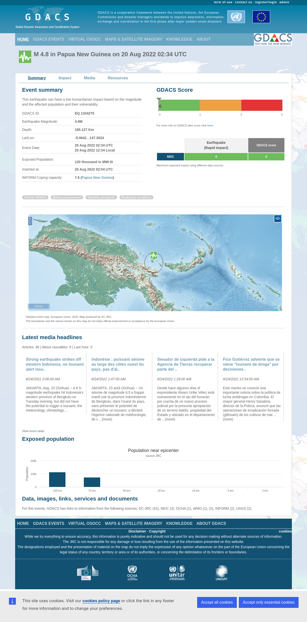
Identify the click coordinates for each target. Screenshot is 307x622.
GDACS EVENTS (48, 39)
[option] (55, 383)
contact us (243, 2)
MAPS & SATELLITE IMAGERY (133, 39)
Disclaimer (137, 531)
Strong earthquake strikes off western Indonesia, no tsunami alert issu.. (55, 364)
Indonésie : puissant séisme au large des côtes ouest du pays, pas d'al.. (118, 364)
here (210, 125)
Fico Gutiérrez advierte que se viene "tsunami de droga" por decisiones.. (251, 364)
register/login (266, 2)
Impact (65, 78)
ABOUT (203, 39)
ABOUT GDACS (211, 523)
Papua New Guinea (97, 177)
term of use (223, 2)
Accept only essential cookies (269, 602)
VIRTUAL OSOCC (84, 39)
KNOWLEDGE (179, 39)
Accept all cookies (217, 602)
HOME (23, 39)
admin (284, 2)
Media (89, 78)
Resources (118, 78)
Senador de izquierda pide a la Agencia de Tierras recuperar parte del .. (185, 364)
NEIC (170, 156)
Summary (37, 78)
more (32, 431)
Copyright (157, 531)
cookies (285, 531)
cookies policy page (101, 601)
